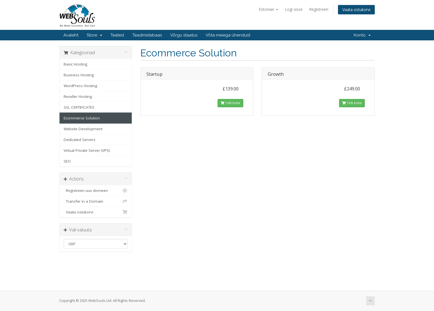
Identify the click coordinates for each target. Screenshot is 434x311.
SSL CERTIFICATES (79, 107)
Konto (362, 35)
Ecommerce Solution (82, 118)
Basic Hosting (75, 64)
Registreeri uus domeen (96, 190)
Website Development (83, 128)
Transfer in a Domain (96, 201)
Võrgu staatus (183, 35)
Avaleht (70, 35)
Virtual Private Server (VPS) (87, 150)
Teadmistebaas (147, 35)
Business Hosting (79, 74)
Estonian (268, 9)
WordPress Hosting (80, 85)
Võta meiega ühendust (228, 35)
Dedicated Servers (79, 139)
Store (94, 35)
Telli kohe (230, 103)
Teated (117, 35)
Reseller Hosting (78, 96)
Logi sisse (294, 9)
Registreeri (318, 9)
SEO (67, 161)
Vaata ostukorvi (356, 9)
